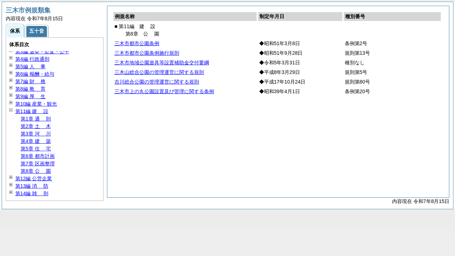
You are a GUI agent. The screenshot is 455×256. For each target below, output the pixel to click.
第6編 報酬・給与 (34, 74)
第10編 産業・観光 (36, 104)
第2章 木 (36, 126)
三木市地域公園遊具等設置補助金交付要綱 (161, 62)
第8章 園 (36, 171)
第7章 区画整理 (38, 163)
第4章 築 (36, 141)
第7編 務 (30, 81)
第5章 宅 (36, 148)
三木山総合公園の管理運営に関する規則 (159, 72)
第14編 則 (31, 193)
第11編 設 (31, 111)
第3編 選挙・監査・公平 (42, 51)
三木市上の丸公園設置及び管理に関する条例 (164, 91)
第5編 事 (30, 66)
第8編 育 (30, 89)
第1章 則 (36, 119)
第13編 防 (31, 186)
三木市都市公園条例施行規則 (146, 53)
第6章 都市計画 (38, 156)
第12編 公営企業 (33, 178)
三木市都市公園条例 (136, 43)
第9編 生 (30, 96)
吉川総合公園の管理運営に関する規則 (156, 82)
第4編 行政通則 (32, 59)
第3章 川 (36, 134)
